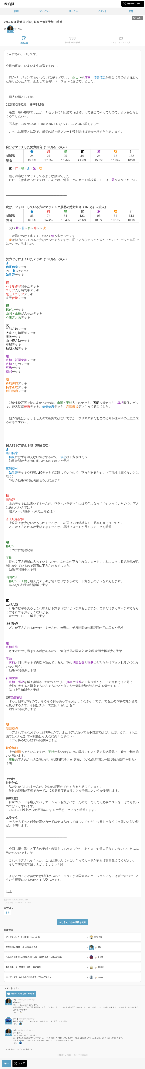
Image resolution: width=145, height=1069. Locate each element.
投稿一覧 (71, 1055)
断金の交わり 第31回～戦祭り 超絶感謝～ (24, 967)
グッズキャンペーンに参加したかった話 (23, 937)
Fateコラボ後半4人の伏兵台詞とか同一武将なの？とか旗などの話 (34, 957)
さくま (15, 1019)
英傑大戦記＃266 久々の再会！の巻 (21, 947)
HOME (60, 1055)
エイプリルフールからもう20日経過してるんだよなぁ (28, 977)
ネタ (7, 912)
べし (15, 1000)
